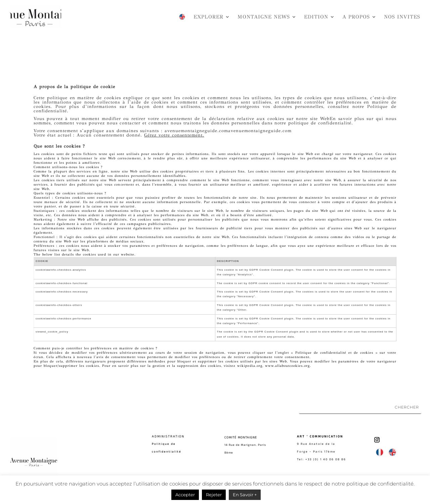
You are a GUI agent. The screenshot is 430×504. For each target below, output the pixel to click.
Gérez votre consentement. (174, 135)
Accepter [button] (185, 494)
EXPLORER (208, 17)
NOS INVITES (402, 17)
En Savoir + (245, 494)
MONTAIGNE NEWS (264, 17)
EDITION (316, 17)
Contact (159, 474)
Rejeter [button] (214, 494)
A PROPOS (356, 17)
